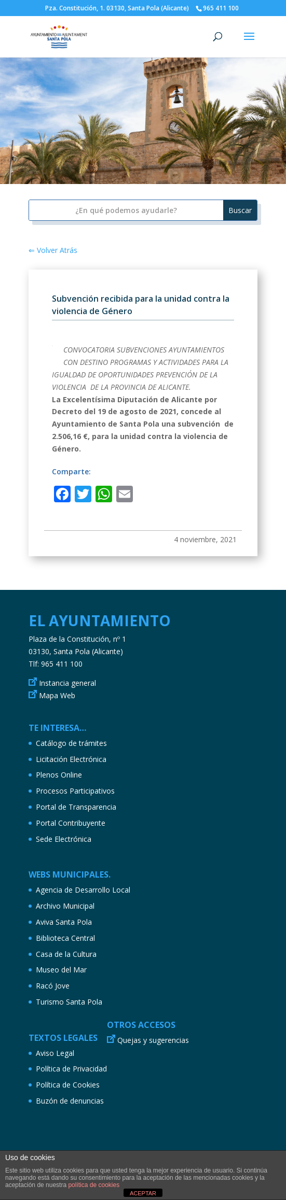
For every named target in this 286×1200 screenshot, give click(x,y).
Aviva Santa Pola (64, 922)
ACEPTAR (143, 1193)
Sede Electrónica (63, 839)
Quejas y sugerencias (153, 1040)
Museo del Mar (61, 970)
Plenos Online (59, 775)
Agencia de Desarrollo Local (83, 890)
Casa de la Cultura (66, 954)
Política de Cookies (68, 1085)
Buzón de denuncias (70, 1101)
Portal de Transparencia (76, 807)
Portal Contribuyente (70, 823)
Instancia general (67, 683)
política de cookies (93, 1185)
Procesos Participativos (75, 791)
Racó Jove (53, 986)
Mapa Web (57, 695)
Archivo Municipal (65, 906)
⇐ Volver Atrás (53, 250)
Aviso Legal (55, 1053)
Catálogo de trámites (71, 743)
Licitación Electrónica (71, 759)
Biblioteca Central (65, 938)
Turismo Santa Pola (69, 1002)
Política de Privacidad (71, 1069)
